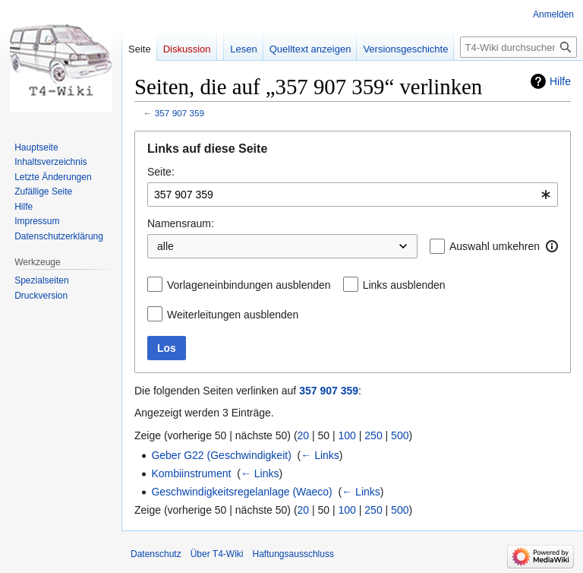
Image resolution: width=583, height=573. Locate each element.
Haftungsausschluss (293, 554)
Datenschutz (156, 554)
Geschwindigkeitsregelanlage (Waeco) (241, 492)
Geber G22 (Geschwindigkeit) (221, 455)
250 (373, 435)
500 (399, 435)
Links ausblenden (404, 285)
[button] (552, 246)
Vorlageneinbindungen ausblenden (249, 285)
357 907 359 (179, 113)
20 (304, 435)
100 (347, 435)
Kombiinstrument (191, 473)
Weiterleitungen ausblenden (232, 315)
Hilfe (560, 81)
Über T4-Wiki (217, 554)
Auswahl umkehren (494, 246)
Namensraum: (180, 223)
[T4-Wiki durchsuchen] (518, 47)
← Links (320, 455)
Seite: (161, 172)
